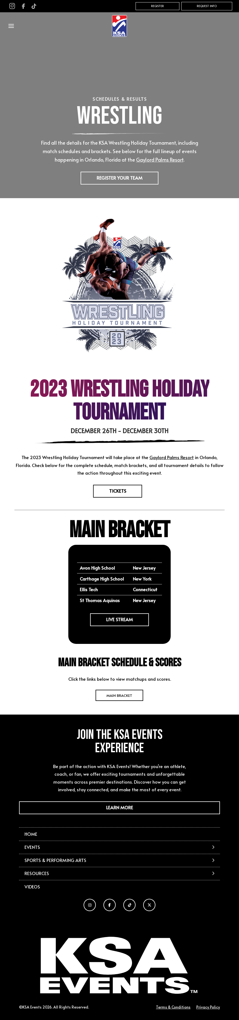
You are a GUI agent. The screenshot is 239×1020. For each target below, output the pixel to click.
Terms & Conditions (173, 1007)
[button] (11, 26)
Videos (32, 887)
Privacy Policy (208, 1007)
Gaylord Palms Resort (171, 457)
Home (30, 834)
